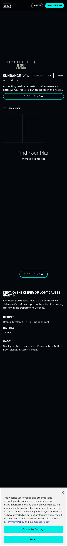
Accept (34, 539)
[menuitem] (7, 6)
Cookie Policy (41, 521)
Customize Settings (34, 529)
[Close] (63, 492)
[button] (33, 96)
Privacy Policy (16, 521)
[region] (33, 51)
